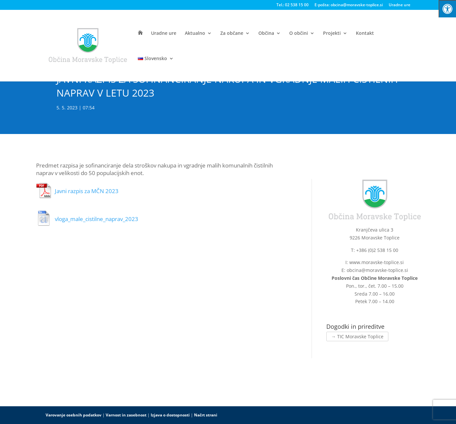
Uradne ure (399, 5)
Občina (266, 33)
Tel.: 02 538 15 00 (292, 5)
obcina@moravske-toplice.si (377, 270)
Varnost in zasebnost (126, 415)
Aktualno (195, 33)
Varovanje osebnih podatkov (73, 415)
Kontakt (365, 33)
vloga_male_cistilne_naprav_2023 (96, 219)
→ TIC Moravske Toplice (357, 336)
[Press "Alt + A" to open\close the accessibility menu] (447, 8)
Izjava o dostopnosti (170, 415)
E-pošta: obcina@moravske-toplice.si (349, 5)
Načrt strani (205, 415)
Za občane (231, 33)
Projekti (332, 33)
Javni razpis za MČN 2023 (87, 191)
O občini (298, 33)
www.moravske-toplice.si (376, 262)
